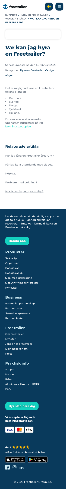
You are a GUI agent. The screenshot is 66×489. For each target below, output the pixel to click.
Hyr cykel (11, 287)
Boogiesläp (12, 268)
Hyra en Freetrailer (34, 15)
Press (8, 353)
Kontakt (10, 374)
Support (11, 15)
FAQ (8, 389)
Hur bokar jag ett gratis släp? (24, 191)
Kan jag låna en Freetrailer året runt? (29, 155)
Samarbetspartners (17, 313)
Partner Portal (14, 318)
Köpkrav (10, 173)
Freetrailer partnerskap (20, 303)
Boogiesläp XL (14, 273)
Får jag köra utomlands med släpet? (29, 164)
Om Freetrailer (14, 334)
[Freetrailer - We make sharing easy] (14, 9)
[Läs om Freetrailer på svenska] (49, 7)
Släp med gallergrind (18, 277)
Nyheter (10, 339)
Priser (9, 379)
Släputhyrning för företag (21, 282)
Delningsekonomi (16, 348)
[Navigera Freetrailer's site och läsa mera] (59, 7)
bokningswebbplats (18, 126)
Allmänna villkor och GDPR (22, 384)
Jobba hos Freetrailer (18, 343)
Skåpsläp (11, 258)
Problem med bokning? (21, 182)
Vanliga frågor (16, 18)
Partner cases (14, 308)
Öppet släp (12, 263)
